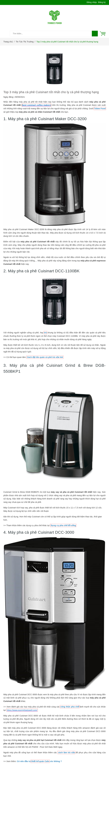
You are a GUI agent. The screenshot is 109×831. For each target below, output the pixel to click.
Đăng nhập (92, 2)
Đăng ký (102, 2)
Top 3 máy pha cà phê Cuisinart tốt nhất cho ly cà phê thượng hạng (51, 92)
